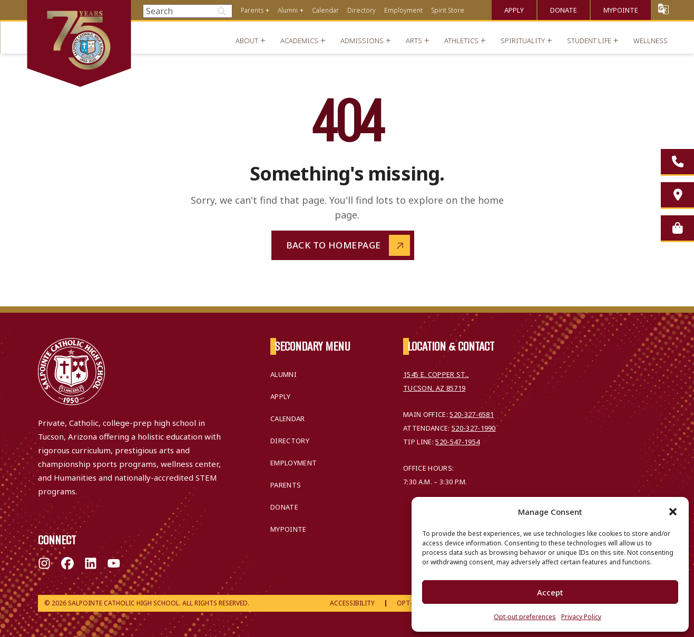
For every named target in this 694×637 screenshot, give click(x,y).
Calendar (325, 10)
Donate (563, 10)
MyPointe (620, 10)
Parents (252, 10)
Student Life (589, 40)
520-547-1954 (457, 441)
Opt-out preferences (525, 616)
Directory (361, 10)
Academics (299, 40)
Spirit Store (447, 10)
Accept (550, 592)
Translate (663, 9)
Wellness (650, 40)
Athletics (461, 40)
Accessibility (352, 603)
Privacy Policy (581, 616)
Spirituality (523, 40)
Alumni (288, 10)
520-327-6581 (471, 414)
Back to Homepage (333, 245)
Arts (414, 40)
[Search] (187, 11)
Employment (403, 10)
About (247, 40)
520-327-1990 (474, 428)
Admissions (362, 40)
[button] (673, 511)
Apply (514, 10)
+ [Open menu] (267, 10)
